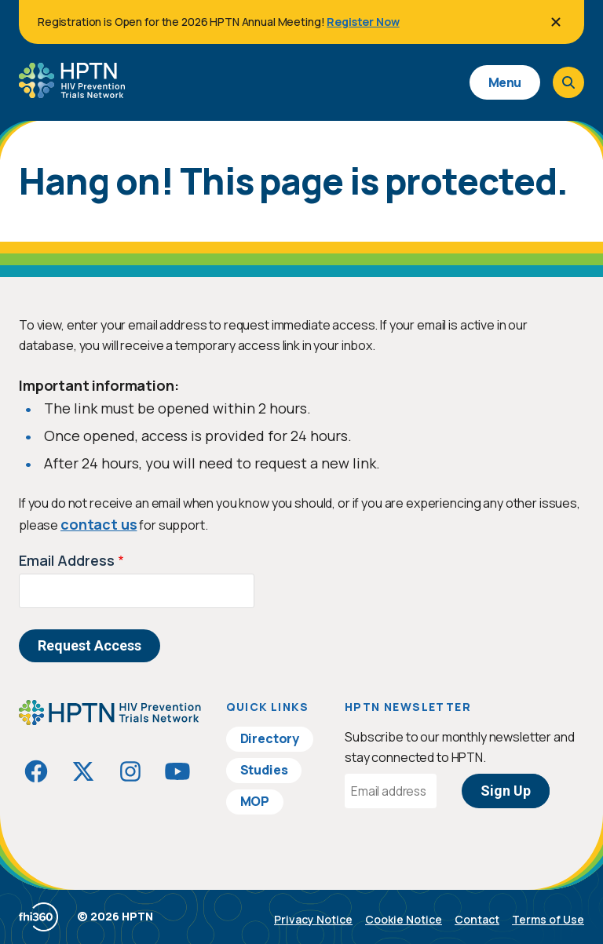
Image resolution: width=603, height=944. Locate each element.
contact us (98, 524)
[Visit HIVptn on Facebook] (36, 771)
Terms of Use (548, 919)
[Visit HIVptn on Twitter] (83, 771)
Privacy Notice (313, 919)
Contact (477, 919)
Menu (504, 82)
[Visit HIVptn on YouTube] (177, 771)
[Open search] (568, 82)
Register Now (363, 21)
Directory (270, 738)
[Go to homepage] (72, 92)
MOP (255, 801)
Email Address (67, 560)
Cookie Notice (403, 919)
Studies (264, 769)
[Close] (555, 22)
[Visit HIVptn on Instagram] (130, 771)
